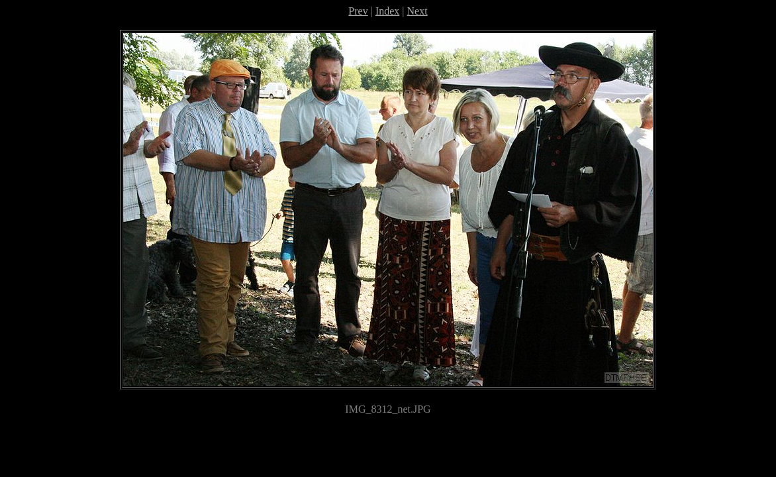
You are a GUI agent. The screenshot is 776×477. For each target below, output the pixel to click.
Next (417, 11)
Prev (357, 11)
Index (387, 11)
